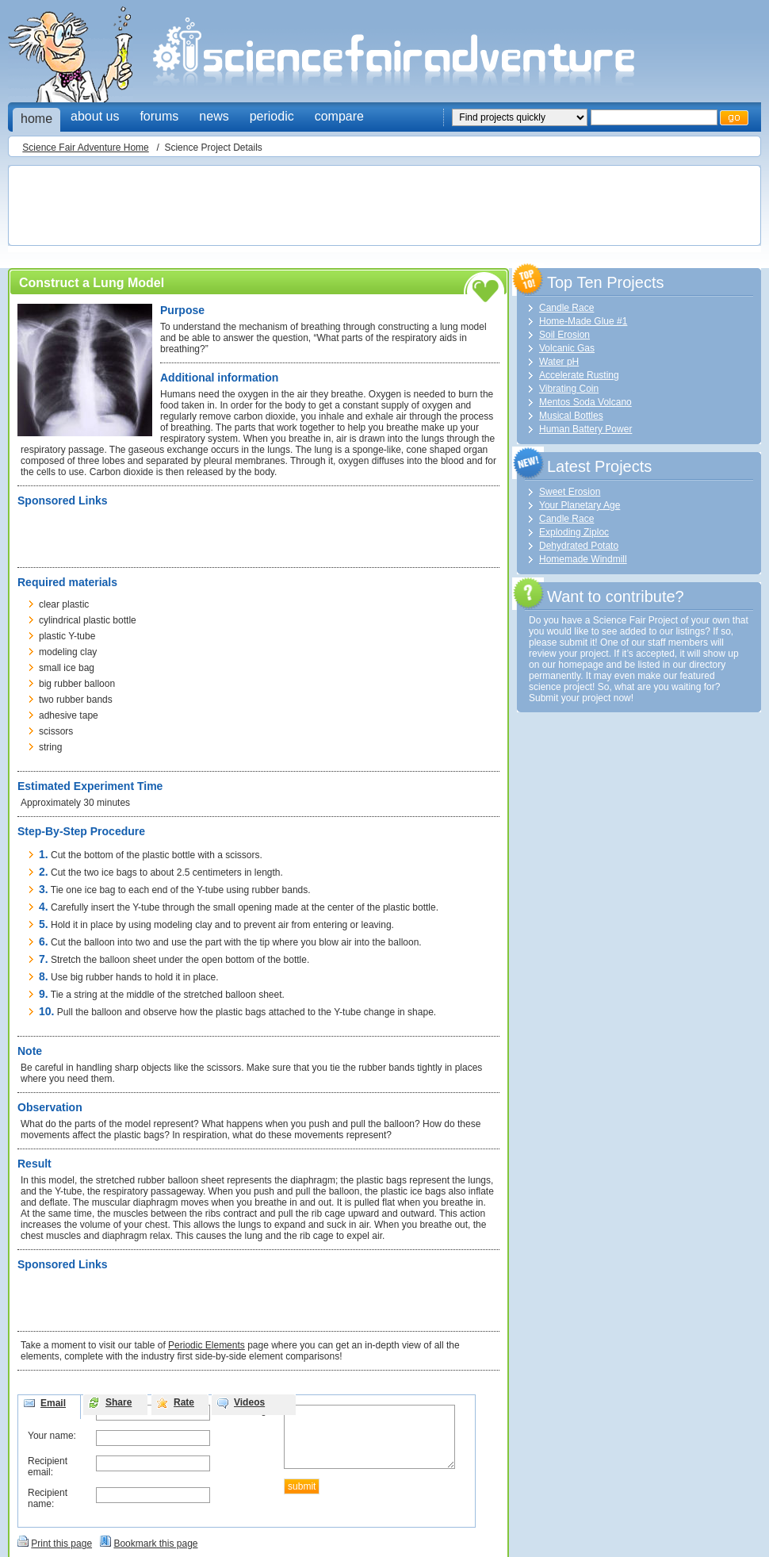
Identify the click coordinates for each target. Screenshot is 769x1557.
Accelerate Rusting (579, 375)
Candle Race (566, 307)
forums (159, 116)
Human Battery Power (585, 429)
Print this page (61, 1543)
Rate (184, 1402)
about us (95, 116)
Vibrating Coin (569, 388)
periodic (272, 116)
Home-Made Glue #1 (583, 321)
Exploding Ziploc (574, 532)
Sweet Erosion (569, 491)
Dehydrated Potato (578, 545)
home (36, 118)
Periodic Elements (206, 1345)
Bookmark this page (155, 1543)
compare (339, 116)
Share (118, 1402)
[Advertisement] (301, 207)
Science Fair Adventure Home (85, 147)
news (213, 116)
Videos (249, 1402)
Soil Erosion (564, 334)
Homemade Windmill (583, 559)
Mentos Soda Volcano (585, 402)
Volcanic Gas (567, 348)
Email (53, 1403)
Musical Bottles (571, 415)
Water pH (559, 361)
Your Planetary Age (579, 505)
